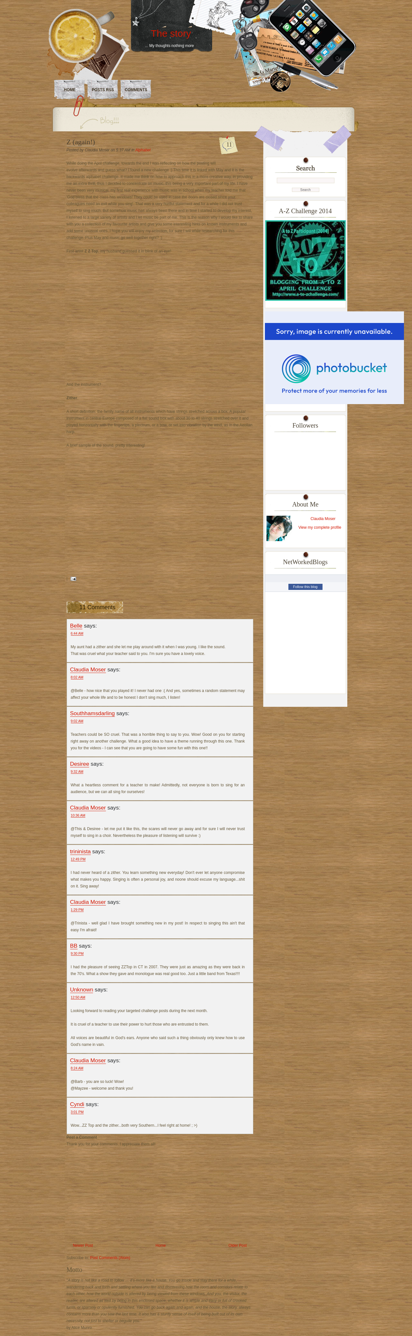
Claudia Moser (88, 669)
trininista (80, 851)
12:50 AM (78, 997)
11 (229, 144)
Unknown (81, 989)
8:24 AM (77, 1068)
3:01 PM (77, 1112)
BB (74, 946)
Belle (76, 625)
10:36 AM (78, 815)
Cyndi (77, 1104)
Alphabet (142, 150)
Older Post (238, 1245)
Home (70, 90)
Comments (136, 90)
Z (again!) (81, 142)
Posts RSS (103, 90)
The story (171, 33)
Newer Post (83, 1245)
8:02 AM (77, 677)
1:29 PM (77, 910)
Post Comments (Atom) (110, 1257)
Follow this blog (305, 587)
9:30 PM (77, 953)
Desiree (79, 764)
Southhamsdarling (92, 713)
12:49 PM (78, 859)
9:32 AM (77, 771)
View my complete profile (319, 527)
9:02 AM (77, 721)
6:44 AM (77, 633)
